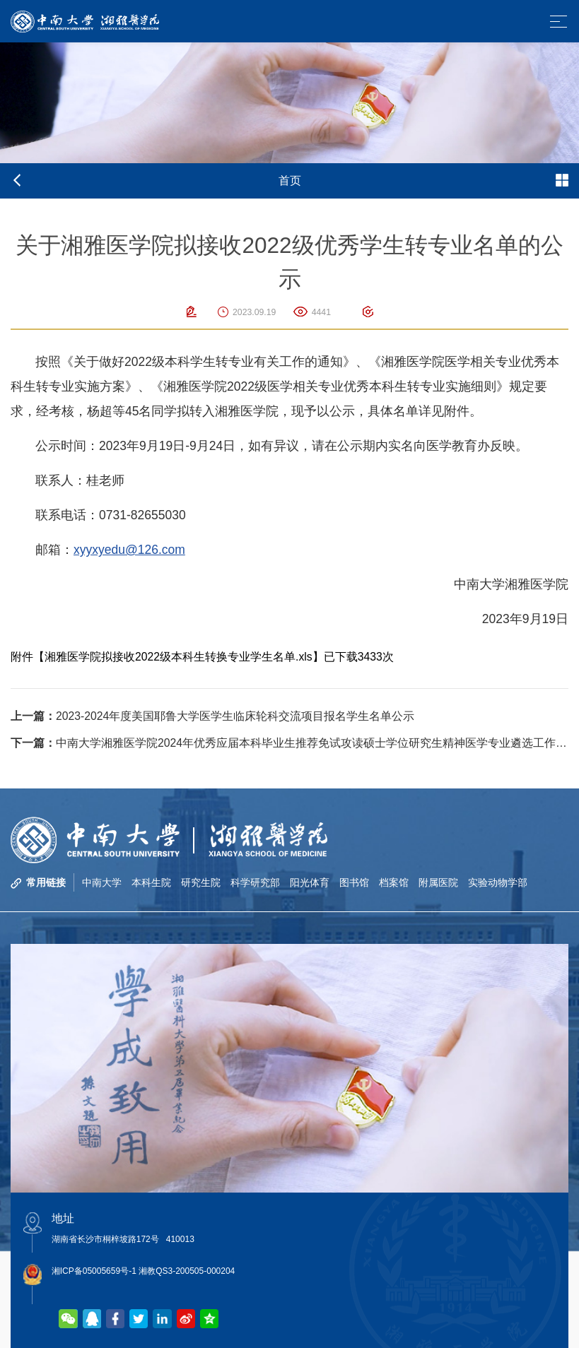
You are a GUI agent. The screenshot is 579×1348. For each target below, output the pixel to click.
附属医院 (438, 882)
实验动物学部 (497, 882)
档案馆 (394, 882)
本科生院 (151, 882)
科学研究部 (255, 882)
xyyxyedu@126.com (129, 550)
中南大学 (102, 882)
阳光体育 (309, 882)
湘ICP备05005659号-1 (94, 1271)
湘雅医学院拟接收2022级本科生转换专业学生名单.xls (178, 657)
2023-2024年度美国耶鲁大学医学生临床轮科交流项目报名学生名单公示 (212, 716)
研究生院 (201, 882)
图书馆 (354, 882)
